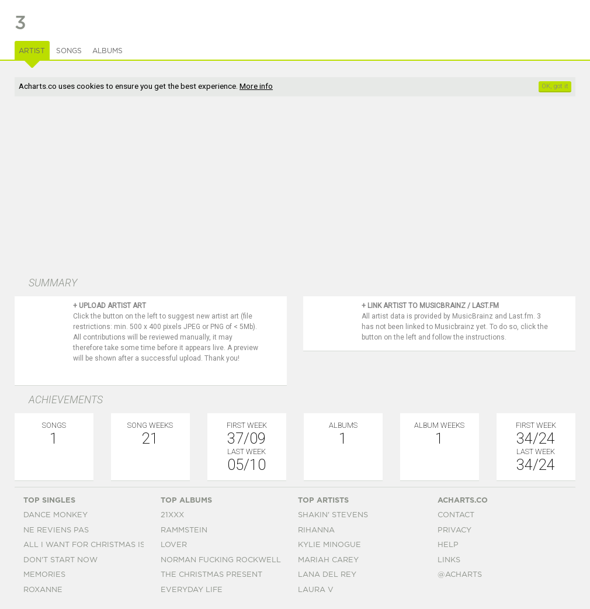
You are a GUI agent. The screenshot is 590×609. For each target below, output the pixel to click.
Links (449, 560)
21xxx (172, 515)
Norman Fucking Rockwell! (222, 560)
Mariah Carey (328, 560)
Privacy (454, 530)
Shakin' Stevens (333, 515)
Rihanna (316, 530)
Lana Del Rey (327, 575)
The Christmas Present (211, 575)
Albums (107, 50)
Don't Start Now (60, 560)
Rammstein (184, 530)
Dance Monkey (55, 515)
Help (448, 545)
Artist (32, 50)
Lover (174, 545)
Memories (44, 575)
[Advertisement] (232, 187)
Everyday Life (192, 590)
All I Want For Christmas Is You (93, 545)
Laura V (316, 590)
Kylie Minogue (329, 545)
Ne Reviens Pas (56, 530)
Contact (456, 515)
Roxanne (43, 590)
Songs (69, 50)
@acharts (460, 575)
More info (256, 86)
